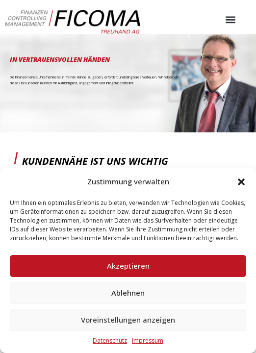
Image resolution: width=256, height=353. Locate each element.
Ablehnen (128, 293)
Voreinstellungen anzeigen (128, 320)
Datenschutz (110, 340)
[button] (241, 182)
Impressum (147, 340)
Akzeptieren (128, 266)
